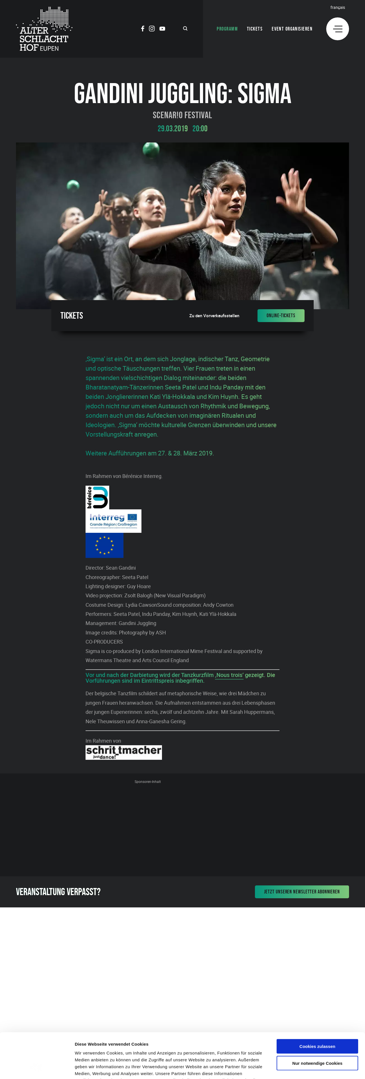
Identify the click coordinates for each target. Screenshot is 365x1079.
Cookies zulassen (317, 1003)
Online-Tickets (281, 315)
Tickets (255, 29)
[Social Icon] (142, 29)
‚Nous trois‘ (229, 675)
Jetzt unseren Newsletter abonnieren (302, 892)
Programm (227, 29)
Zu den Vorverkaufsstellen (214, 315)
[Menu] (337, 28)
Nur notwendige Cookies (317, 1020)
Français (337, 7)
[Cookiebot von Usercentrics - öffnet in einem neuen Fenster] (37, 1068)
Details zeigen (303, 1067)
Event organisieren (292, 29)
